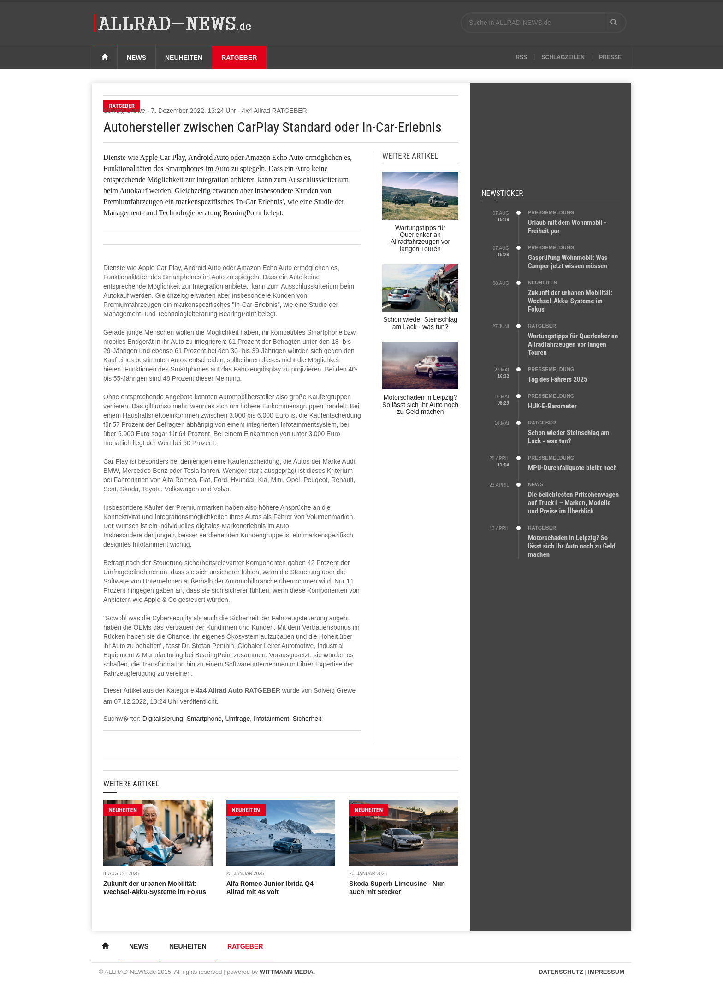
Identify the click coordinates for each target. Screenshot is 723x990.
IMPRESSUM (606, 971)
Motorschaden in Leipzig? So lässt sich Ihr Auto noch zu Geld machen (572, 546)
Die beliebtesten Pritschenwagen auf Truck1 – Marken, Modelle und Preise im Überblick (573, 502)
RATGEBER (542, 326)
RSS (521, 57)
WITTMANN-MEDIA (287, 971)
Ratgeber (239, 57)
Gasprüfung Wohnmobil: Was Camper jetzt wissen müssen (567, 261)
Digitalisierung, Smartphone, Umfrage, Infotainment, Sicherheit (231, 718)
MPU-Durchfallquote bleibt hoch (572, 468)
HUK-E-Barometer (552, 406)
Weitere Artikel (131, 783)
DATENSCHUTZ (561, 971)
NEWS (535, 484)
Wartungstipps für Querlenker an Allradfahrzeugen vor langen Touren (573, 344)
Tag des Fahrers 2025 (557, 379)
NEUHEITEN (123, 810)
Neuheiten (183, 57)
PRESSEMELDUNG (551, 212)
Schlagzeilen (563, 57)
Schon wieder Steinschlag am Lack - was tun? (568, 437)
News (136, 57)
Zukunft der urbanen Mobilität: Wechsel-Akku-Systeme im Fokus (570, 301)
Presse (610, 57)
